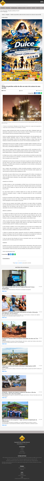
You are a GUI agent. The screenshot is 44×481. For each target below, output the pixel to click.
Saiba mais (4, 291)
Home (3, 14)
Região (7, 14)
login (16, 262)
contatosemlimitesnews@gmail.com (22, 478)
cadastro (20, 262)
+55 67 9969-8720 (22, 475)
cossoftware (25, 443)
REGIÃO (4, 90)
